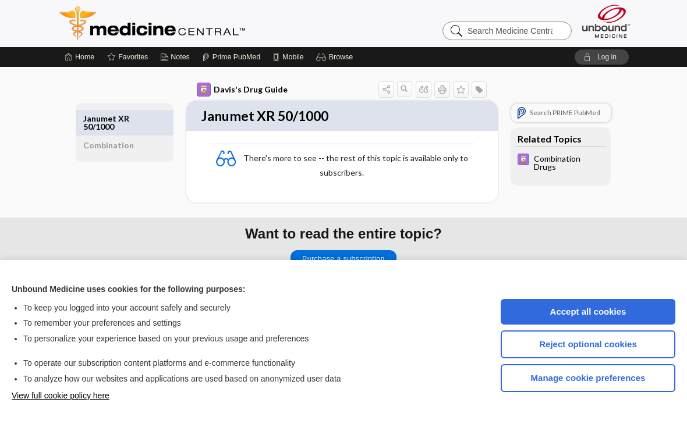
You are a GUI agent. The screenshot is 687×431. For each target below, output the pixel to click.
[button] (336, 57)
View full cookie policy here (60, 395)
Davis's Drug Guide (237, 90)
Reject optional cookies (588, 344)
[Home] (79, 57)
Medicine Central (203, 23)
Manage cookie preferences (588, 378)
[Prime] (231, 57)
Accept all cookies (588, 311)
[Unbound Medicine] (606, 21)
